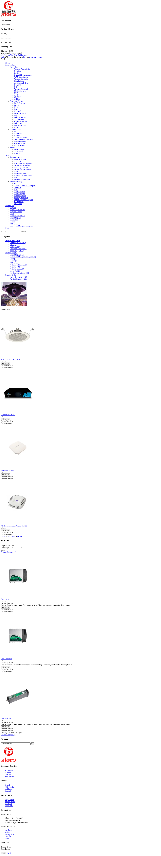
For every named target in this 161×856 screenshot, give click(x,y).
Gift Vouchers (10, 776)
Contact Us (9, 770)
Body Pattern (5, 849)
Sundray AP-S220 (7, 470)
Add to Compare (7, 368)
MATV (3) (13, 261)
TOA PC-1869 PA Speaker (10, 359)
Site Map (8, 774)
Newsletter (9, 806)
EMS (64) (13, 245)
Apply (3, 853)
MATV (19, 536)
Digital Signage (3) (17, 255)
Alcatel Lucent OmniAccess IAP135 (14, 526)
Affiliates (8, 789)
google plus (9, 834)
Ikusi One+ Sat (6, 659)
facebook (8, 830)
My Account (5, 55)
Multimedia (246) (11, 253)
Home (3, 536)
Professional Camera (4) (18, 265)
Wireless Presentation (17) (19, 273)
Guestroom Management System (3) (23, 257)
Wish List (8, 804)
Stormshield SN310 (8, 415)
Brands (7, 785)
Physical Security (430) (18, 279)
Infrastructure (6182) (12, 241)
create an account (35, 57)
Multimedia (11, 536)
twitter (7, 832)
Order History (10, 802)
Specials (8, 791)
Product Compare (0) (8, 552)
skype (7, 838)
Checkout (23, 55)
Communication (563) (18, 243)
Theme (3, 847)
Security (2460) (11, 275)
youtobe (8, 836)
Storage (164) (15, 247)
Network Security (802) (18, 277)
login (3, 57)
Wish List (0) (15, 55)
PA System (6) (15, 263)
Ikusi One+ (5, 599)
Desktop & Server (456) (18, 249)
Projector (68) (15, 267)
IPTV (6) (13, 259)
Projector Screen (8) (17, 269)
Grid (12, 546)
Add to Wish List (7, 366)
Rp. (2, 59)
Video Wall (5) (15, 271)
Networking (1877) (17, 251)
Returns (8, 772)
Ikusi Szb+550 (6, 718)
